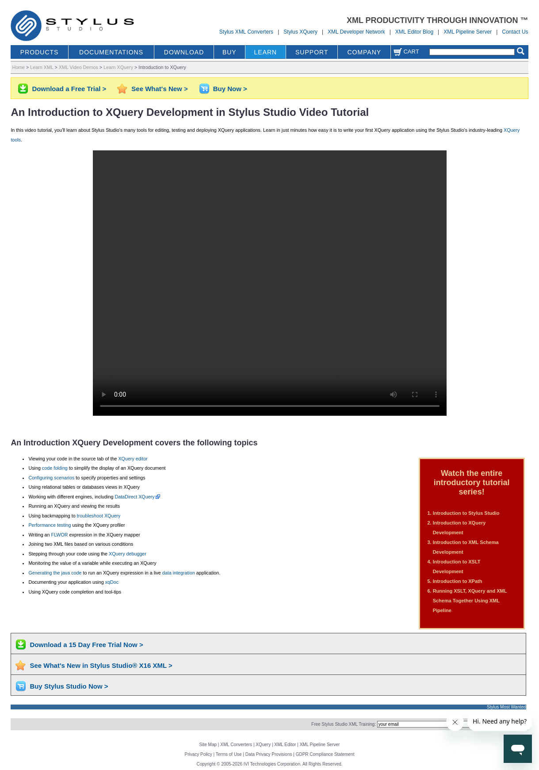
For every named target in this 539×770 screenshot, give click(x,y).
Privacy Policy (198, 754)
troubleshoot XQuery (99, 515)
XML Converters (236, 744)
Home (18, 67)
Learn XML (41, 67)
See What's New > (159, 88)
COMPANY (364, 52)
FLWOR (59, 534)
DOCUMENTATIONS (111, 52)
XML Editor (285, 744)
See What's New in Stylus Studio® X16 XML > (101, 665)
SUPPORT (311, 52)
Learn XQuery (118, 67)
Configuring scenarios (51, 477)
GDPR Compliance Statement (325, 754)
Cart (406, 51)
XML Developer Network (356, 32)
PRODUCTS (39, 52)
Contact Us (515, 32)
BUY (229, 52)
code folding (55, 468)
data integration (178, 572)
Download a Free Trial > (69, 88)
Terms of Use (229, 754)
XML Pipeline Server (467, 32)
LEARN (265, 52)
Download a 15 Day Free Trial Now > (86, 644)
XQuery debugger (127, 553)
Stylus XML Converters (246, 32)
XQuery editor (132, 458)
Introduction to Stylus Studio (466, 513)
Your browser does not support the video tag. (270, 283)
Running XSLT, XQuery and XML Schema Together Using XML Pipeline (470, 600)
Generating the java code (54, 572)
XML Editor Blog (414, 32)
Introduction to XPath (457, 581)
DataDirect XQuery (134, 496)
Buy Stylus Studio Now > (69, 686)
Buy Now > (230, 88)
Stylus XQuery (300, 32)
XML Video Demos (78, 67)
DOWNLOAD (184, 52)
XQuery (263, 744)
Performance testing (49, 525)
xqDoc (112, 582)
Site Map (208, 744)
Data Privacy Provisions (268, 754)
